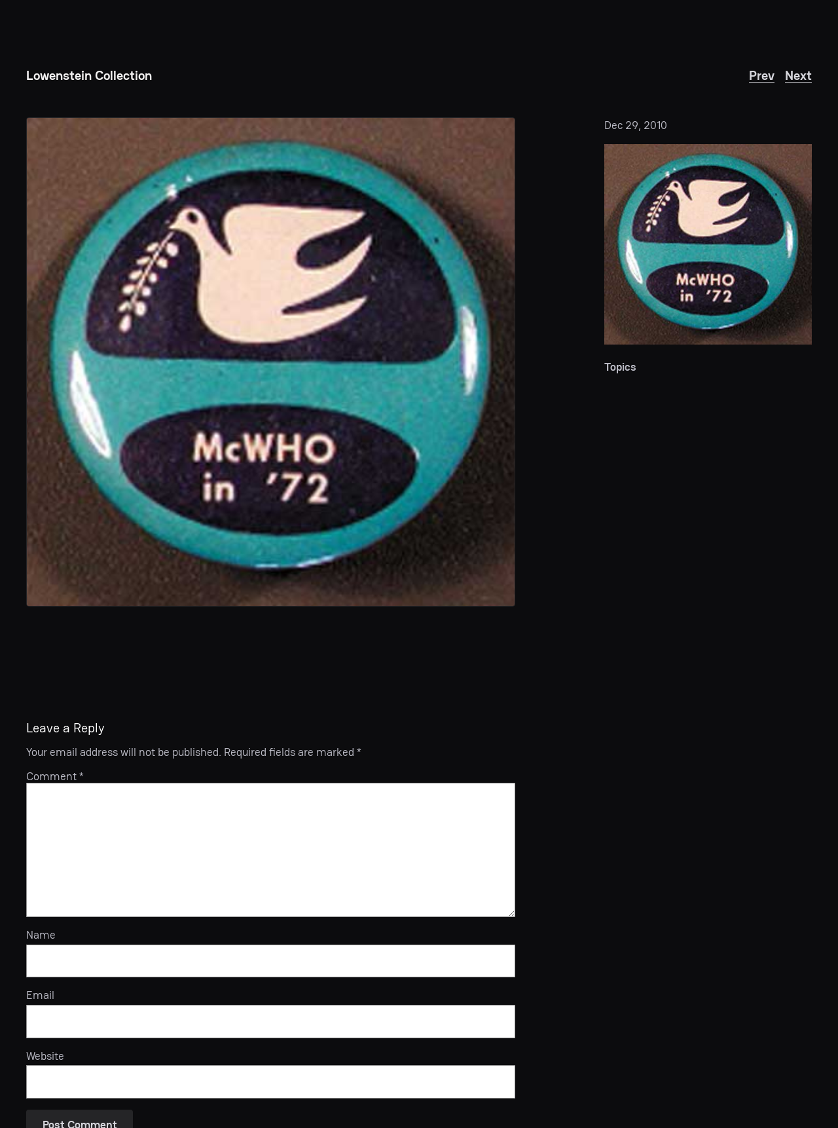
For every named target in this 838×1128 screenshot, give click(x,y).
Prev (761, 75)
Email (40, 995)
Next (798, 75)
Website (45, 1055)
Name (41, 934)
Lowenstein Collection (89, 75)
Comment (55, 776)
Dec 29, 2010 (635, 125)
